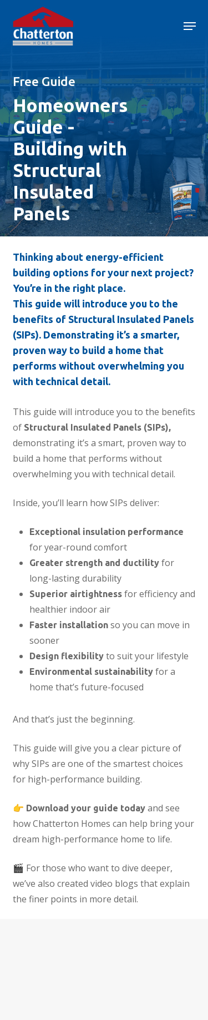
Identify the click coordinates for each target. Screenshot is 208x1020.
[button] (190, 26)
